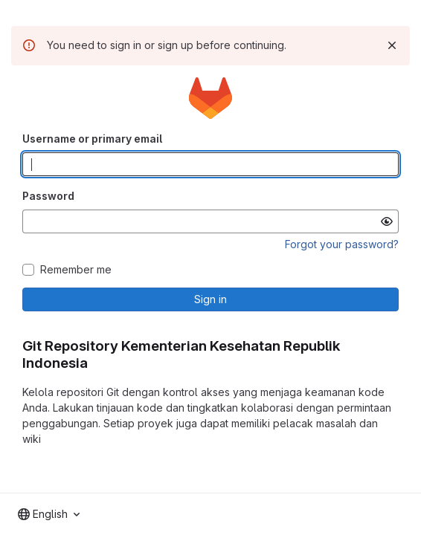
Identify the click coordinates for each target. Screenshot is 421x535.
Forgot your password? (342, 244)
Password (48, 195)
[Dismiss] (392, 45)
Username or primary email (92, 138)
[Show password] (387, 221)
